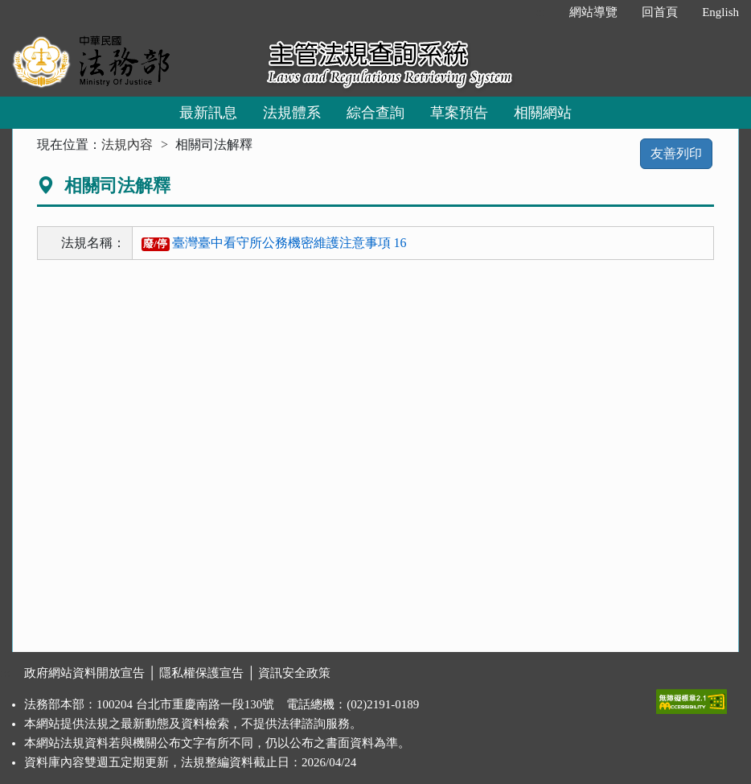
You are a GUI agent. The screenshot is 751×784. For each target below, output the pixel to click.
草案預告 (459, 113)
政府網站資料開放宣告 (84, 672)
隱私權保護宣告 (201, 672)
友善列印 (676, 153)
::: (541, 12)
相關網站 (543, 113)
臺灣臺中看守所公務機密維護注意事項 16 (274, 243)
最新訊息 (208, 113)
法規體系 (292, 113)
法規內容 (127, 144)
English (720, 12)
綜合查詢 (375, 113)
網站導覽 (593, 12)
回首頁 (660, 12)
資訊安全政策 (294, 672)
